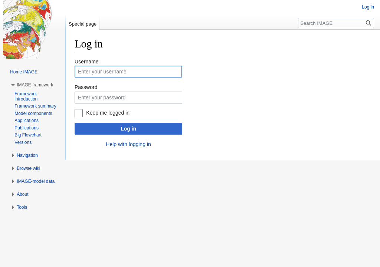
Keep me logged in (108, 113)
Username (87, 62)
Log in (128, 129)
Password (86, 87)
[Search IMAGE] (336, 23)
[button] (35, 85)
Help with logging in (128, 144)
